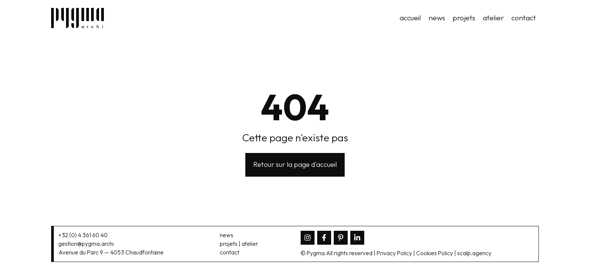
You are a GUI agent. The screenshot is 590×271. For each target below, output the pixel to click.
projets (464, 17)
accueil (410, 17)
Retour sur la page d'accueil (295, 164)
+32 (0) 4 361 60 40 (83, 235)
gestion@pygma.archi (86, 243)
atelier (493, 17)
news (437, 17)
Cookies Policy (434, 253)
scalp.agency (474, 253)
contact (523, 17)
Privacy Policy (394, 253)
